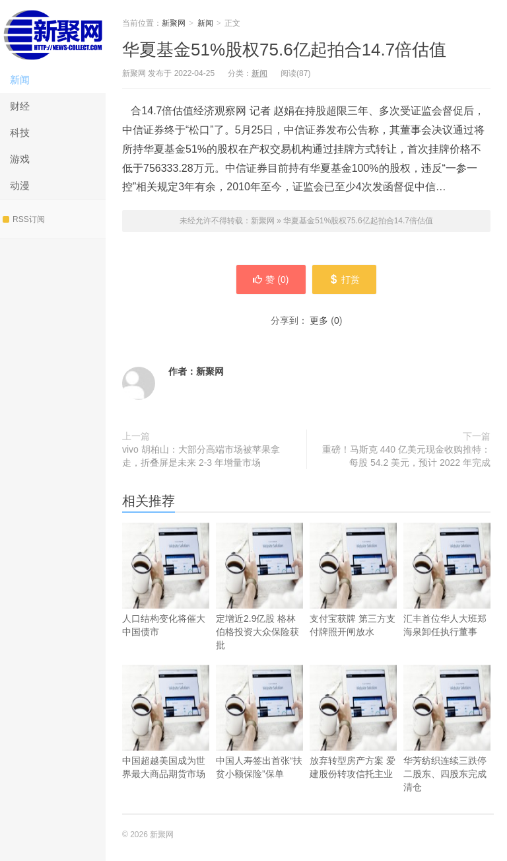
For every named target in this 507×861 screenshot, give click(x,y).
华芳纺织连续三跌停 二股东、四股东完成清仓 (446, 747)
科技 (20, 132)
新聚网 (53, 33)
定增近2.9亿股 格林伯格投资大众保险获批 (259, 605)
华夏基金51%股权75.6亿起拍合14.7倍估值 (284, 49)
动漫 (20, 185)
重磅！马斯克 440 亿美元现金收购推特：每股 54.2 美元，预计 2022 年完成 (406, 456)
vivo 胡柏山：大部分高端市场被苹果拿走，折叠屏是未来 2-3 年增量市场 (201, 456)
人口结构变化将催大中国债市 (165, 599)
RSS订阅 (24, 219)
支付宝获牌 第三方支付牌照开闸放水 (353, 599)
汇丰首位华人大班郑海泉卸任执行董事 (446, 599)
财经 (20, 106)
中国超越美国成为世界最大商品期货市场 (165, 741)
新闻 (20, 79)
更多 (319, 320)
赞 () (270, 279)
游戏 (20, 159)
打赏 (344, 279)
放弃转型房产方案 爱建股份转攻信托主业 (353, 741)
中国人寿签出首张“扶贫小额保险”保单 (259, 741)
